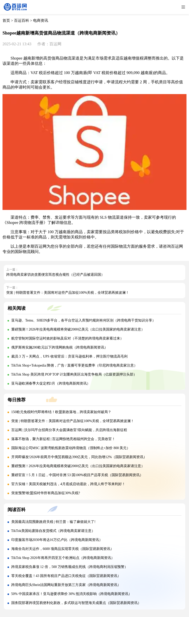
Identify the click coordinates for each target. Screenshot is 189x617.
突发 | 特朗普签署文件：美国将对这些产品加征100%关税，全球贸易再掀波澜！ (67, 292)
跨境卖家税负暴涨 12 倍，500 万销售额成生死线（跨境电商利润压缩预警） (69, 567)
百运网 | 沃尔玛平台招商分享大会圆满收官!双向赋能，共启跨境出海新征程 (69, 430)
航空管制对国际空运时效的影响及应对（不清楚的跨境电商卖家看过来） (67, 338)
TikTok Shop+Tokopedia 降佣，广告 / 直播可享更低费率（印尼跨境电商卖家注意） (74, 365)
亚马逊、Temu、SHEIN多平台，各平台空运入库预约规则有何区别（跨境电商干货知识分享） (83, 320)
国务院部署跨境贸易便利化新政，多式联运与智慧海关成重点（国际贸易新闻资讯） (76, 603)
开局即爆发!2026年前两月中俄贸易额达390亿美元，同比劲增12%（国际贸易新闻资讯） (79, 457)
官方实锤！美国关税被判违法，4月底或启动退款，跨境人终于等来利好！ (68, 484)
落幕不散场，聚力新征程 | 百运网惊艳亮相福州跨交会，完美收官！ (63, 439)
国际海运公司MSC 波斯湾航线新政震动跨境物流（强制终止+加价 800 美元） (70, 448)
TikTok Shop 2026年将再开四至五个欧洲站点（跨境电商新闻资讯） (62, 558)
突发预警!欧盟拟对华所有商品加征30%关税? (45, 493)
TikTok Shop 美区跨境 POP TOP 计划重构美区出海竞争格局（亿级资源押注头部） (74, 374)
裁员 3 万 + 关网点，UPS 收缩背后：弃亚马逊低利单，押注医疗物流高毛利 (69, 356)
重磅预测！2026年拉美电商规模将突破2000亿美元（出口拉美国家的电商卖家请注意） (78, 329)
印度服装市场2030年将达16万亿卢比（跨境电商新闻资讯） (57, 540)
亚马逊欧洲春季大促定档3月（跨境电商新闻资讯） (50, 383)
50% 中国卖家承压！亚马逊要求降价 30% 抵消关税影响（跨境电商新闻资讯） (71, 594)
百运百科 (21, 21)
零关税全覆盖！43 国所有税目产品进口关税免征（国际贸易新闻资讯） (66, 576)
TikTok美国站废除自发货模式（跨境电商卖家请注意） (53, 531)
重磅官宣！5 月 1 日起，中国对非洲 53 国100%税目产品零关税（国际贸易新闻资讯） (77, 475)
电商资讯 (40, 21)
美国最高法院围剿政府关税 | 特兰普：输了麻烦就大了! (53, 522)
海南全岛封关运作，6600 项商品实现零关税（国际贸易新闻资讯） (62, 549)
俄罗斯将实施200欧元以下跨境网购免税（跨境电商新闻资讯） (59, 347)
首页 (6, 21)
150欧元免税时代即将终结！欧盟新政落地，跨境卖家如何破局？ (61, 412)
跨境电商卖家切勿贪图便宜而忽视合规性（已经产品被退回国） (55, 274)
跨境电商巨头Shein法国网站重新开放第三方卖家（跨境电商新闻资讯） (66, 585)
